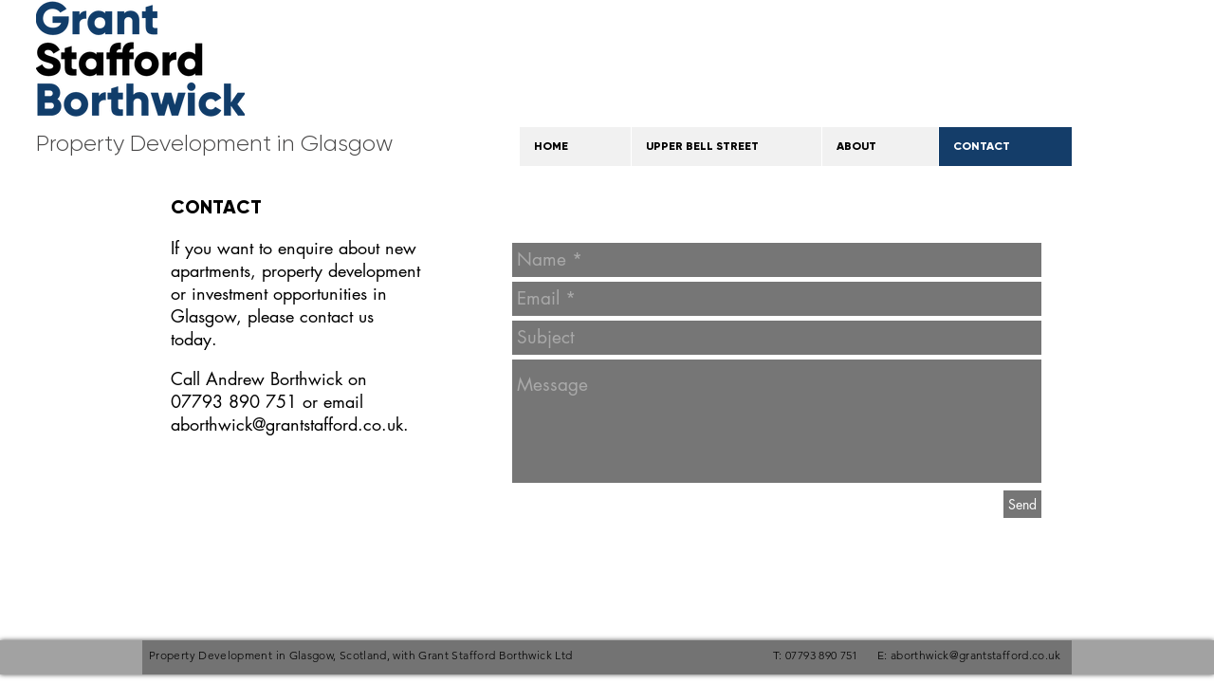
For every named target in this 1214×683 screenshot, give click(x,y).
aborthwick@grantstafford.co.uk (287, 424)
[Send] (1022, 504)
